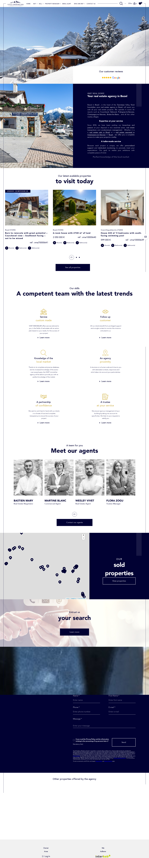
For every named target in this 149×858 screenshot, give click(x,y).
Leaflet (67, 598)
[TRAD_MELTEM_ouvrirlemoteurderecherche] (121, 3)
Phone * (76, 707)
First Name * (114, 696)
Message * (77, 719)
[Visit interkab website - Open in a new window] (103, 856)
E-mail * (112, 707)
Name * (76, 696)
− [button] (83, 538)
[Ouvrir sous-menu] (37, 3)
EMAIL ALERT (66, 4)
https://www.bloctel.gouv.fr (120, 758)
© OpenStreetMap (81, 598)
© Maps (73, 598)
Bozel (111, 135)
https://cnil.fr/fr (76, 756)
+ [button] (83, 535)
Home (28, 4)
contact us (91, 4)
